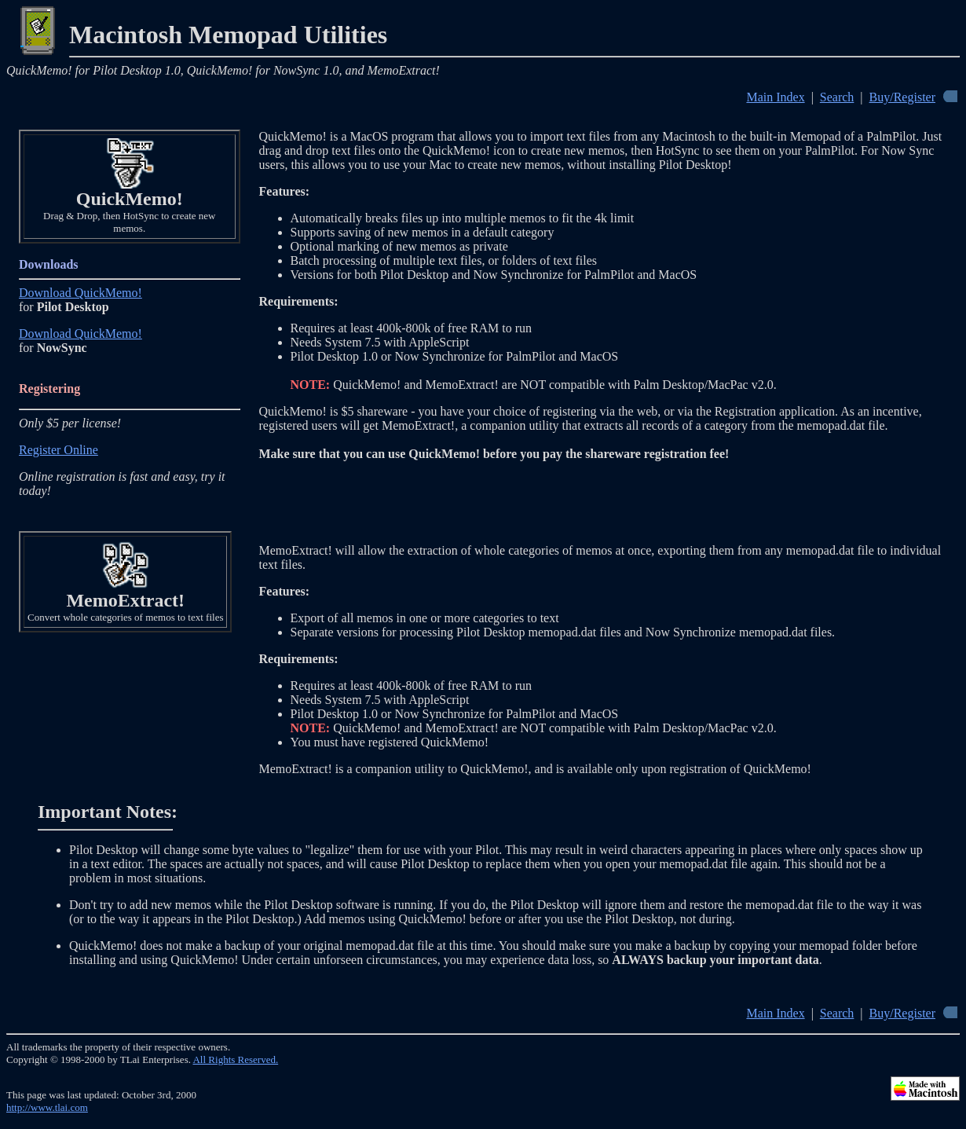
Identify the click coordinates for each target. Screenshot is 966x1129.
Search (837, 97)
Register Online (58, 449)
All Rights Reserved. (235, 1059)
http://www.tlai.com (47, 1107)
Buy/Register (902, 97)
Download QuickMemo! (80, 292)
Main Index (775, 97)
